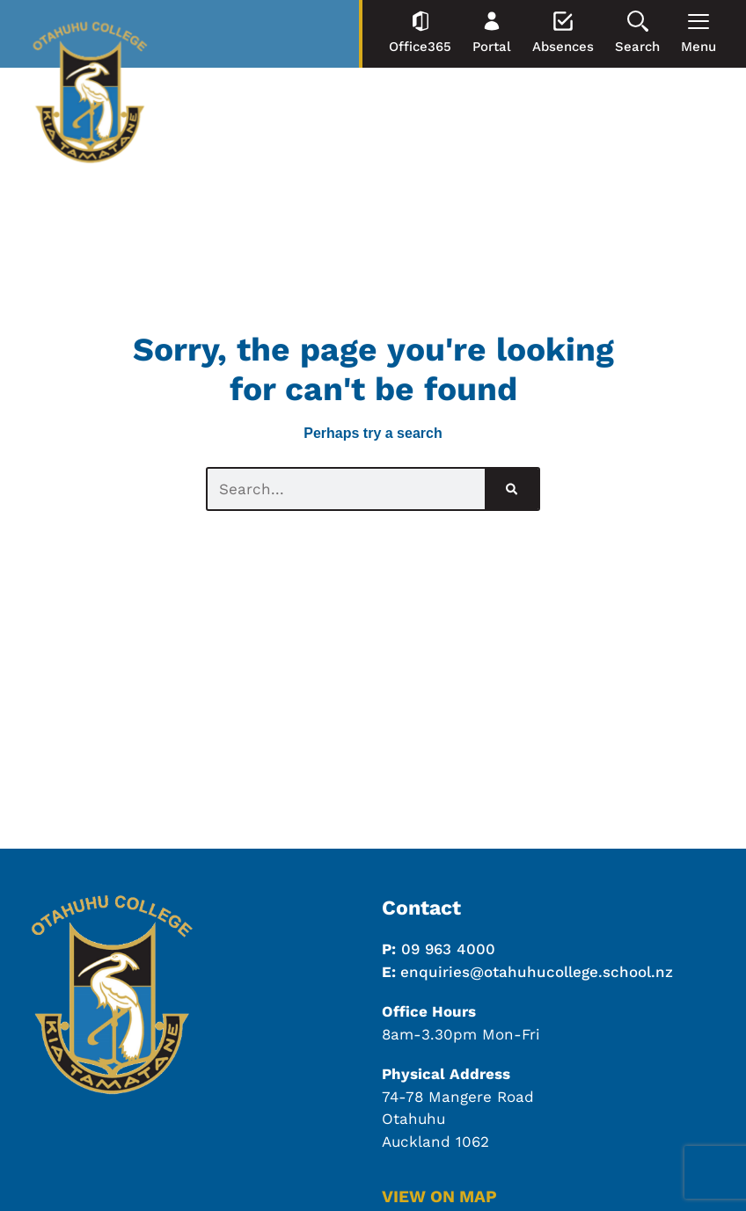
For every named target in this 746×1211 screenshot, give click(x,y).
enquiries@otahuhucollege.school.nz (536, 972)
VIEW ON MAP (439, 1196)
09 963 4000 (448, 949)
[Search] (511, 489)
